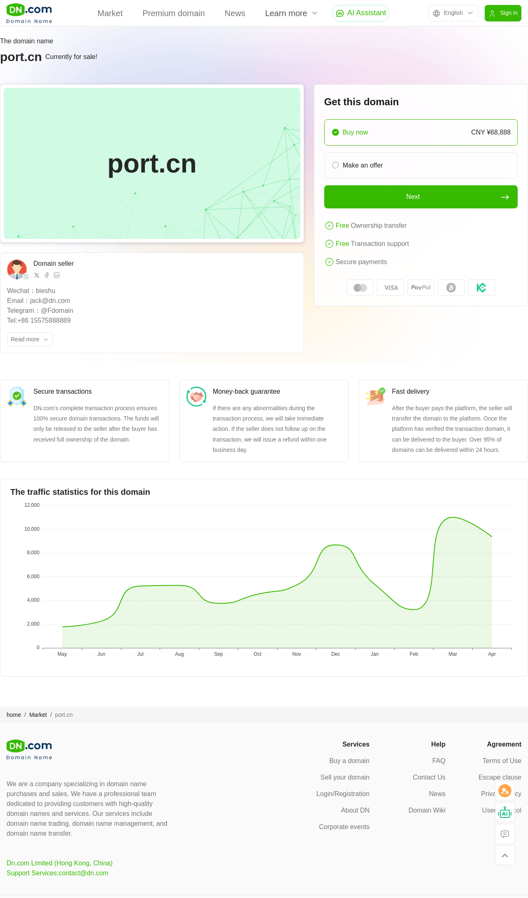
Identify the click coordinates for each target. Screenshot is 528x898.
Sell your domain (345, 777)
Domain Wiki (427, 810)
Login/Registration (343, 793)
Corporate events (344, 826)
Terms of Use (502, 760)
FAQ (439, 760)
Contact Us (429, 777)
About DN (355, 810)
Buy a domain (349, 760)
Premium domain (173, 13)
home (14, 714)
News (235, 13)
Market (110, 13)
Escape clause (499, 777)
